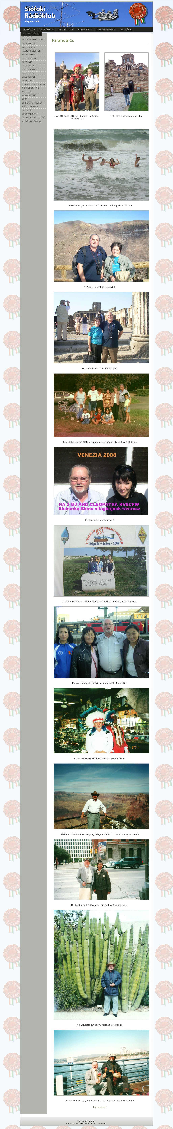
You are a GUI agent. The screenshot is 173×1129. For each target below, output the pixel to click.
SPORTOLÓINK (29, 55)
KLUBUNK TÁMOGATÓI (32, 40)
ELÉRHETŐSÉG (29, 95)
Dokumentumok (106, 30)
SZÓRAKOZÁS (28, 66)
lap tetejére (99, 1107)
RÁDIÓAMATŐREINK (31, 121)
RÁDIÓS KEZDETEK (31, 51)
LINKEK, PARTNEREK (32, 103)
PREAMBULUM (29, 44)
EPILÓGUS (27, 110)
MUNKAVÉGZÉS (29, 69)
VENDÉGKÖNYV (29, 114)
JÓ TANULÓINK (29, 58)
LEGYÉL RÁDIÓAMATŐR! (33, 118)
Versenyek (85, 30)
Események (46, 30)
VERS (24, 99)
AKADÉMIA (27, 62)
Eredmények (66, 30)
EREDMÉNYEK (29, 77)
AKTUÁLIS (27, 92)
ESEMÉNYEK (28, 73)
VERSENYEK (28, 81)
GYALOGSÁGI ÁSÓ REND (34, 84)
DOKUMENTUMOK (30, 88)
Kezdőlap (29, 30)
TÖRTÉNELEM (28, 47)
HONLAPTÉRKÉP (30, 107)
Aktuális (126, 30)
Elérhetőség (31, 34)
